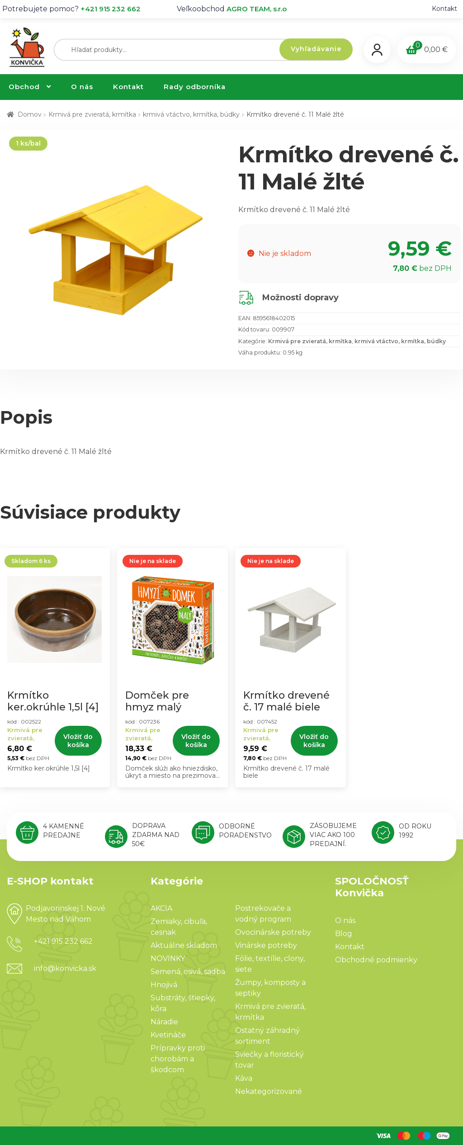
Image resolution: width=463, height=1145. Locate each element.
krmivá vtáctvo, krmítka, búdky (191, 114)
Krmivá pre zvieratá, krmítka (92, 114)
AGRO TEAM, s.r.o (257, 9)
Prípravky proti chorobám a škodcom (178, 1059)
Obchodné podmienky (376, 960)
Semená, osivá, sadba (188, 971)
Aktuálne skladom (184, 945)
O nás (82, 86)
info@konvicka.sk (65, 968)
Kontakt (444, 9)
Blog (343, 933)
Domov (30, 114)
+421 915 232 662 (110, 9)
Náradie (164, 1021)
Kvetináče (168, 1035)
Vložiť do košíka (78, 741)
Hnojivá (164, 984)
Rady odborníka (195, 86)
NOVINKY (168, 958)
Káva (243, 1078)
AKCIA (161, 908)
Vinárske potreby (266, 945)
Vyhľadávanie (316, 49)
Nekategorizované (268, 1091)
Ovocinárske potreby (273, 932)
